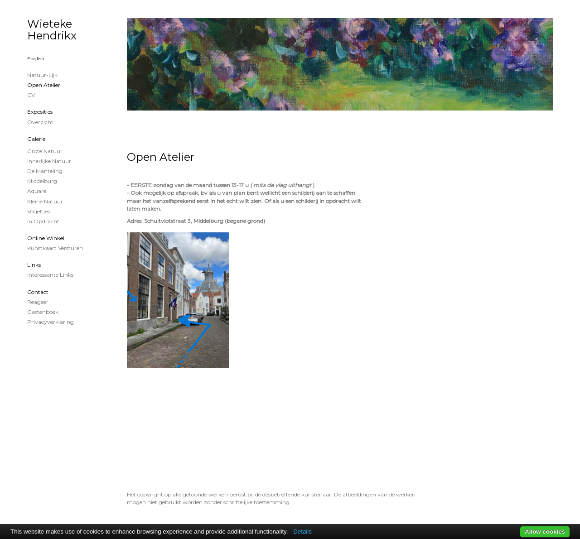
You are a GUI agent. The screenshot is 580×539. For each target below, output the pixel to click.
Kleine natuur (45, 201)
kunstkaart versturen (55, 248)
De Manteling (45, 171)
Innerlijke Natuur (49, 161)
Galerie (36, 138)
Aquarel (37, 191)
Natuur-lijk (42, 75)
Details (302, 531)
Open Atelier (43, 85)
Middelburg (42, 181)
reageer (37, 301)
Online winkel (45, 238)
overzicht (40, 122)
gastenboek (42, 311)
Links (34, 264)
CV (31, 94)
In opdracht (43, 221)
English (35, 59)
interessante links (50, 274)
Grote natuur (45, 151)
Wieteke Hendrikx (52, 29)
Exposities (40, 111)
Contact (37, 292)
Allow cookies (545, 531)
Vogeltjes (38, 211)
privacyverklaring (50, 321)
